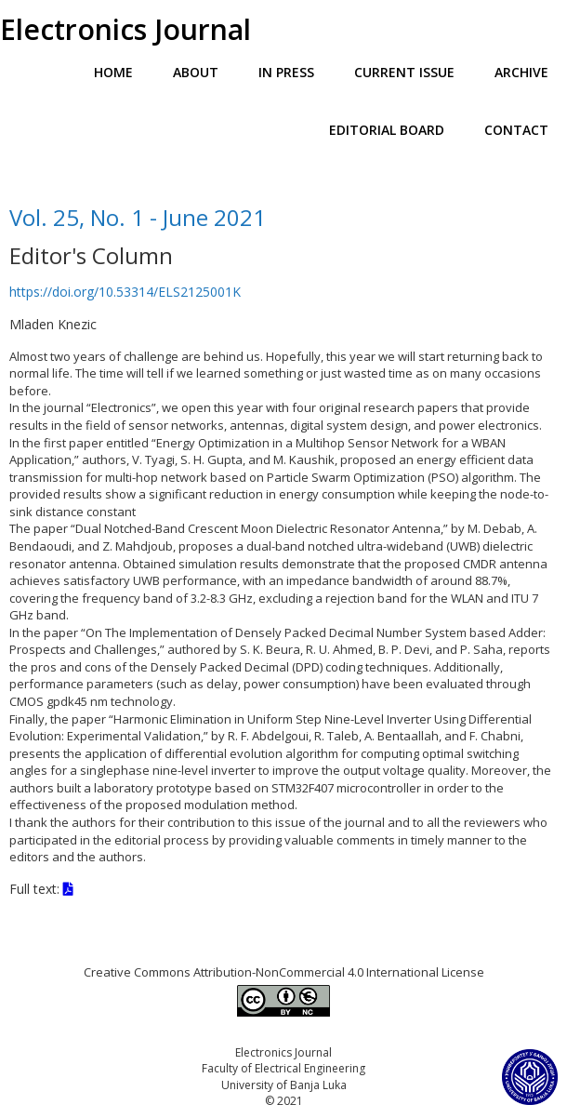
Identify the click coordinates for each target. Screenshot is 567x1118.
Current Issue (404, 72)
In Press (286, 72)
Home (113, 72)
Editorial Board (386, 130)
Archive (521, 72)
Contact (516, 130)
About (195, 72)
